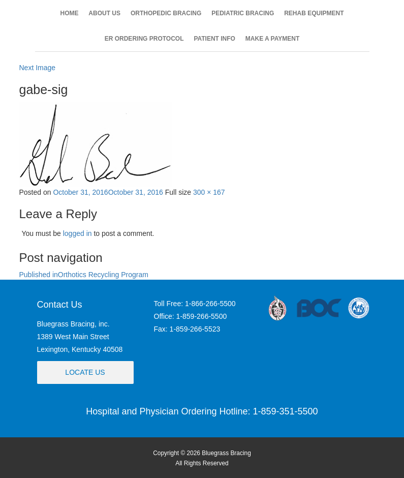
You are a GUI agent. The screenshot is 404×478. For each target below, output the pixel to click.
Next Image (37, 68)
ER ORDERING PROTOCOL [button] (144, 38)
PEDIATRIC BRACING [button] (242, 13)
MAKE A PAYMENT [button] (272, 38)
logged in (77, 233)
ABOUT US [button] (104, 13)
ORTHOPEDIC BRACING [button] (166, 13)
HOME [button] (69, 13)
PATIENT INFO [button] (214, 38)
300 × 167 (209, 192)
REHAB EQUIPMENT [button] (314, 13)
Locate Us (85, 372)
